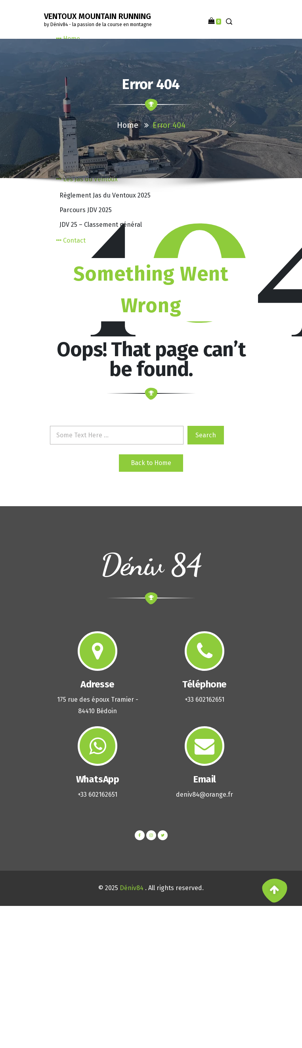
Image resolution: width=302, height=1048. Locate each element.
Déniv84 (131, 888)
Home (127, 125)
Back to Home (151, 463)
